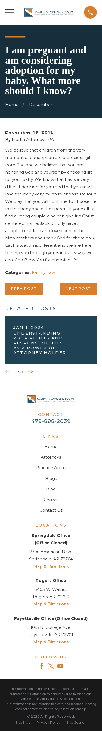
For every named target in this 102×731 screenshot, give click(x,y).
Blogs (51, 478)
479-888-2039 (50, 421)
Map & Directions (51, 566)
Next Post (78, 288)
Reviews (50, 499)
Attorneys (51, 457)
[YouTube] (60, 666)
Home (51, 446)
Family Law (43, 272)
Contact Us (51, 510)
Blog (51, 489)
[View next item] (30, 371)
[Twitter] (51, 666)
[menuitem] (23, 723)
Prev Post (23, 288)
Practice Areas (51, 467)
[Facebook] (42, 666)
